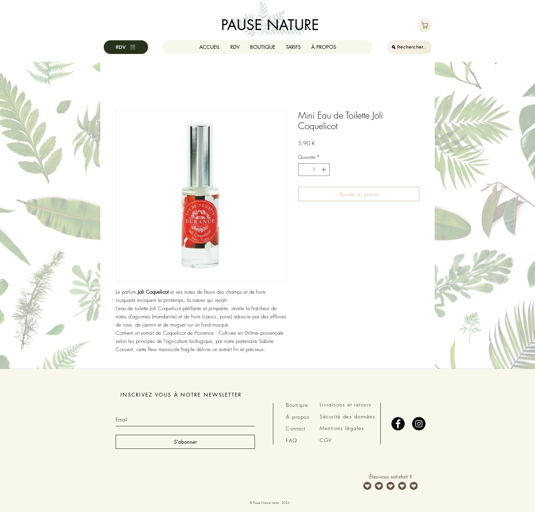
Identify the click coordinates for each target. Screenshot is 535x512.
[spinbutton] (314, 170)
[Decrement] (303, 170)
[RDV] (126, 47)
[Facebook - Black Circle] (398, 423)
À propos (297, 417)
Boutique (297, 405)
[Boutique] (425, 25)
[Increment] (324, 170)
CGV (326, 440)
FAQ (292, 440)
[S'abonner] (185, 442)
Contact (296, 428)
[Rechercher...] (409, 47)
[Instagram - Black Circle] (418, 423)
